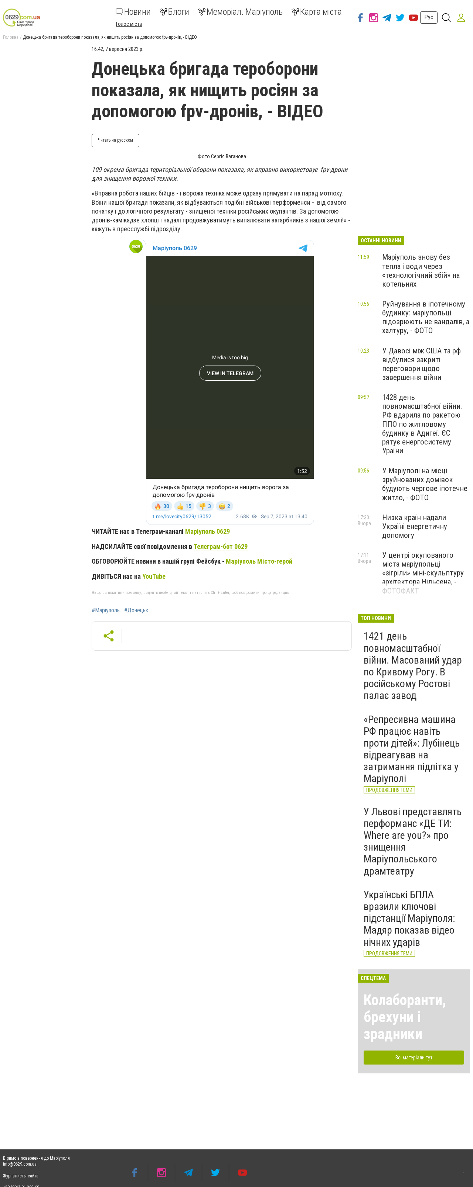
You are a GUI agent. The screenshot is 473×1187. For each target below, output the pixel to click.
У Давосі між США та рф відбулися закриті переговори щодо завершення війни (421, 364)
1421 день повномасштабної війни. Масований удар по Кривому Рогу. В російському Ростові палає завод (413, 666)
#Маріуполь (106, 610)
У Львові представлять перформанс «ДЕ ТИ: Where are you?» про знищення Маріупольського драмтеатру (413, 841)
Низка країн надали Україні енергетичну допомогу (414, 526)
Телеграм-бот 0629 (221, 546)
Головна (10, 37)
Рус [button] (428, 17)
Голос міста (129, 24)
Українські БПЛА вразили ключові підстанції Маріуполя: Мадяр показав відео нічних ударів (409, 918)
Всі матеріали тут (413, 1057)
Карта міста (317, 11)
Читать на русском (115, 140)
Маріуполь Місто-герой (259, 561)
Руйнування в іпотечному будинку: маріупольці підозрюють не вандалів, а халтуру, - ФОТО (425, 317)
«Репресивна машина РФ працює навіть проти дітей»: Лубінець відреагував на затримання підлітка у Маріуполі (412, 749)
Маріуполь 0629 (207, 531)
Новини (133, 11)
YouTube (154, 576)
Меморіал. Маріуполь (240, 11)
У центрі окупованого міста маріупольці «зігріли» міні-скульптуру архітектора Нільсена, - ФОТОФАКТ (423, 573)
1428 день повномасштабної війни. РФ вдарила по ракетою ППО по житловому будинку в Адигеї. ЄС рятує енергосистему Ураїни (422, 424)
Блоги (174, 11)
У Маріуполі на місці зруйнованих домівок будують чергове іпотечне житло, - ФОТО (424, 484)
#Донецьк (136, 610)
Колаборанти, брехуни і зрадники (405, 1017)
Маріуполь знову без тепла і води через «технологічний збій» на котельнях (421, 270)
